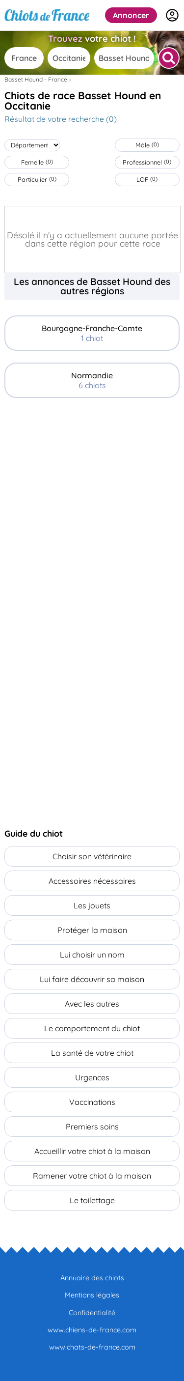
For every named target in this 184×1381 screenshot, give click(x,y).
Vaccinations (92, 1102)
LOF (147, 179)
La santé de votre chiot (92, 1053)
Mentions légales (92, 1295)
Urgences (92, 1077)
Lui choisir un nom (92, 954)
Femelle (37, 162)
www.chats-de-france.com (92, 1347)
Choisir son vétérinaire (92, 856)
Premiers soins (92, 1126)
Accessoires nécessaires (92, 881)
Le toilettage (92, 1200)
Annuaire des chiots (92, 1277)
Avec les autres (92, 1004)
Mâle (147, 145)
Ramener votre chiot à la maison (92, 1176)
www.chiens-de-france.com (92, 1329)
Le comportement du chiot (92, 1028)
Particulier (37, 179)
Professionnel (147, 162)
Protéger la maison (92, 930)
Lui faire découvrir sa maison (92, 979)
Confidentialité (92, 1312)
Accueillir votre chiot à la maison (92, 1151)
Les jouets (92, 905)
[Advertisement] (92, 507)
